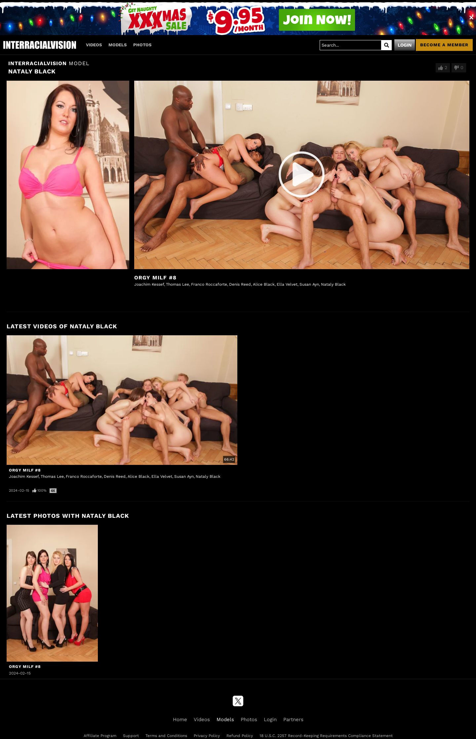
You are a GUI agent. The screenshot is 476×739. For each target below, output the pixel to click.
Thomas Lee (177, 284)
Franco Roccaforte (209, 284)
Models (117, 44)
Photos (142, 44)
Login (405, 45)
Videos (94, 44)
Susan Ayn (309, 284)
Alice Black (264, 284)
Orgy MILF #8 (155, 277)
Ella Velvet (287, 284)
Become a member (444, 44)
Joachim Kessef (149, 284)
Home (180, 719)
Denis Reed (240, 284)
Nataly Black (333, 284)
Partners (293, 719)
